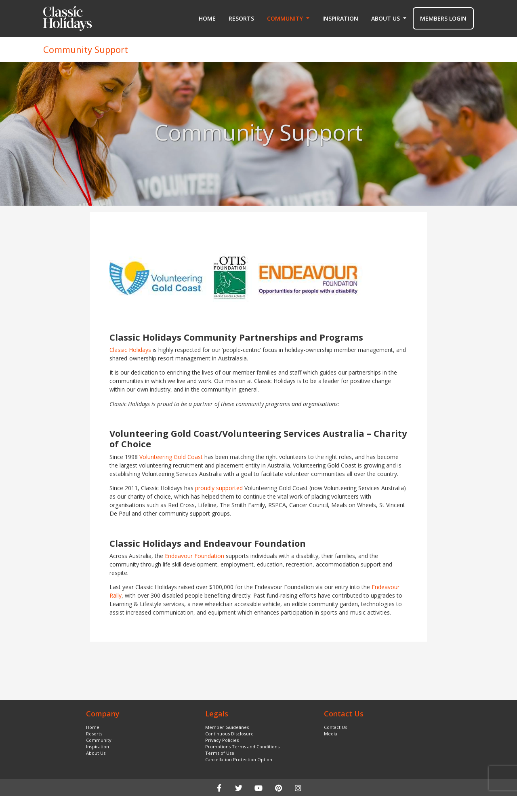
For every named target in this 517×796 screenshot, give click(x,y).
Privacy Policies (222, 740)
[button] (288, 19)
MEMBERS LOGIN (443, 18)
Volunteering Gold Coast (171, 457)
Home (207, 18)
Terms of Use (219, 753)
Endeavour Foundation (194, 556)
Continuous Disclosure (229, 734)
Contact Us (335, 727)
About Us (95, 753)
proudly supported (219, 488)
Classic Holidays (130, 350)
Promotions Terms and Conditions (242, 746)
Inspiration (340, 18)
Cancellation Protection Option (238, 759)
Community (98, 740)
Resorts (241, 18)
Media (330, 734)
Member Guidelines (227, 727)
